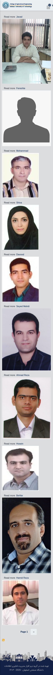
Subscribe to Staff (3, 640)
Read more (9, 17)
